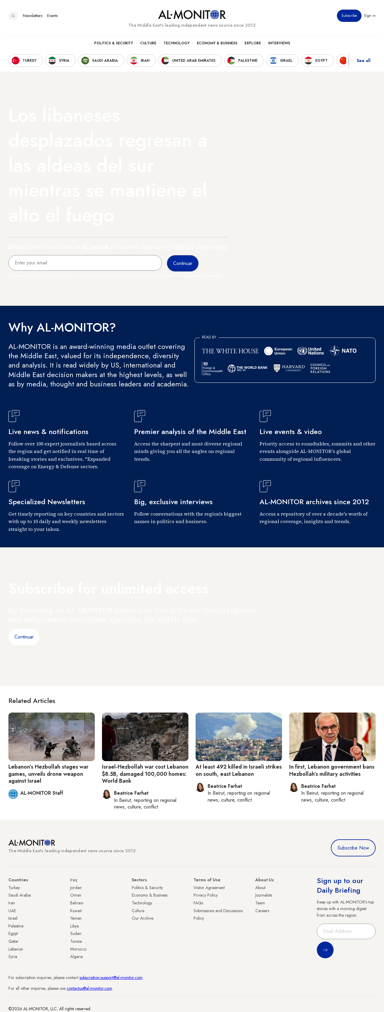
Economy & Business (217, 45)
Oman (75, 895)
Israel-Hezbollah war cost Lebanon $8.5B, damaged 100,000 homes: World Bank (145, 774)
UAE (12, 911)
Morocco (78, 949)
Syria (12, 957)
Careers (262, 911)
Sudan (75, 933)
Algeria (76, 957)
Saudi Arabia (19, 895)
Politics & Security (113, 45)
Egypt (13, 933)
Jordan (76, 888)
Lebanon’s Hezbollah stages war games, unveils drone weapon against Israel (48, 774)
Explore (252, 45)
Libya (74, 926)
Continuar (24, 636)
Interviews (279, 45)
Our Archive (142, 918)
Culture (148, 45)
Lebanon (15, 949)
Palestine (15, 926)
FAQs (198, 903)
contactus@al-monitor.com (89, 988)
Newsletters (32, 18)
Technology (177, 45)
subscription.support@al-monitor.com (111, 978)
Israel (12, 918)
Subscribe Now (353, 847)
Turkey (14, 888)
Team (260, 903)
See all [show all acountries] (363, 63)
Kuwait (76, 911)
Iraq (73, 880)
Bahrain (76, 903)
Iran (11, 903)
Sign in (370, 17)
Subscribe (349, 17)
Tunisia (76, 941)
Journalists (263, 895)
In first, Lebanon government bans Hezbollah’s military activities (331, 770)
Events (52, 18)
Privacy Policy (206, 895)
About (260, 888)
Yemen (76, 918)
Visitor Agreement (209, 888)
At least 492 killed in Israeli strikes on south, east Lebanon (239, 770)
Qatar (13, 941)
